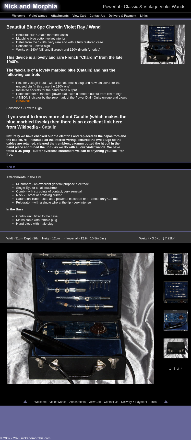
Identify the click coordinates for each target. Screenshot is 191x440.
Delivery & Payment (123, 15)
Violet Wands (38, 15)
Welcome (19, 15)
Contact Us (98, 15)
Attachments (60, 15)
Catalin (49, 127)
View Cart (79, 15)
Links (144, 15)
